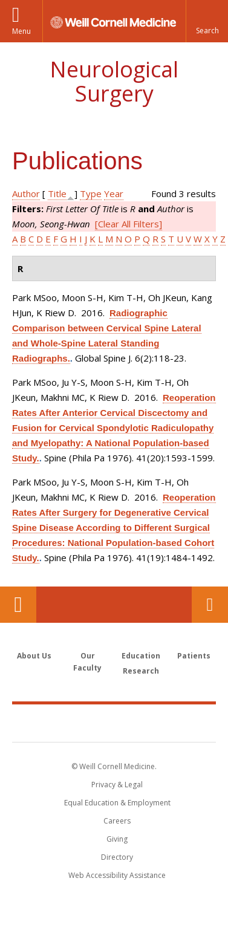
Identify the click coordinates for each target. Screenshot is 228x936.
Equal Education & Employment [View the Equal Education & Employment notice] (117, 803)
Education (141, 656)
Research (141, 671)
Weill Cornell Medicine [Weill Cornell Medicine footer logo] (114, 722)
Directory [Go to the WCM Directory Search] (117, 857)
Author (26, 193)
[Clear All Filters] (128, 224)
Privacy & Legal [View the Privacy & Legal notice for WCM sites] (117, 784)
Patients (193, 656)
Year (113, 193)
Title (57, 193)
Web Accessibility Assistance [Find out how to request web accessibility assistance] (117, 875)
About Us (34, 656)
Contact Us (210, 605)
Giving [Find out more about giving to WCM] (117, 839)
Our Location (18, 605)
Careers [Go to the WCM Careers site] (117, 821)
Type (91, 193)
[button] (207, 21)
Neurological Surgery (114, 81)
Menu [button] (21, 31)
